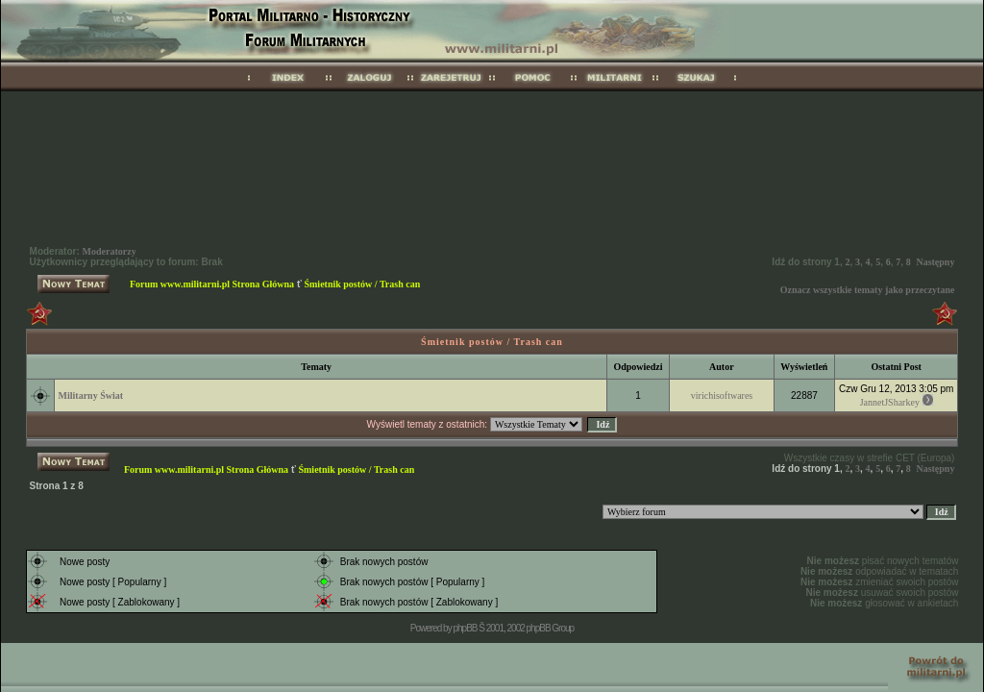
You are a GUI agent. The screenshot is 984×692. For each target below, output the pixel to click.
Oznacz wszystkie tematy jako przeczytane (867, 289)
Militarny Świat (91, 395)
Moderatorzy (109, 251)
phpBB (465, 628)
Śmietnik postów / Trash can (362, 284)
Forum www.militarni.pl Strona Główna (212, 284)
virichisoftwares (721, 395)
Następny (935, 262)
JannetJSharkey (890, 402)
